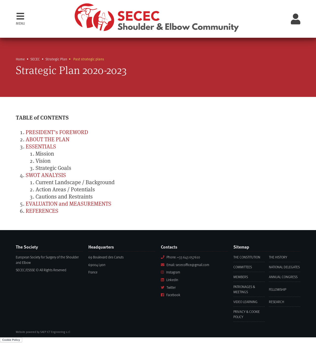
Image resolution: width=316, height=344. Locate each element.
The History (278, 257)
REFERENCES (42, 211)
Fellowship (277, 289)
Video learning (245, 301)
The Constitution (246, 257)
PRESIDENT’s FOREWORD (57, 132)
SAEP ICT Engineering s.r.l (55, 332)
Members (240, 276)
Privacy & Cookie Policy (246, 314)
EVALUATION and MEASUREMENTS (68, 203)
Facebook (170, 294)
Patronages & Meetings (244, 289)
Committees (242, 267)
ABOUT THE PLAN (47, 139)
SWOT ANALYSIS (46, 175)
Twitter (168, 287)
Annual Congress (283, 276)
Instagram (170, 272)
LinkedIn (169, 279)
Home (20, 59)
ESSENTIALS (41, 146)
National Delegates (284, 267)
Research (276, 301)
